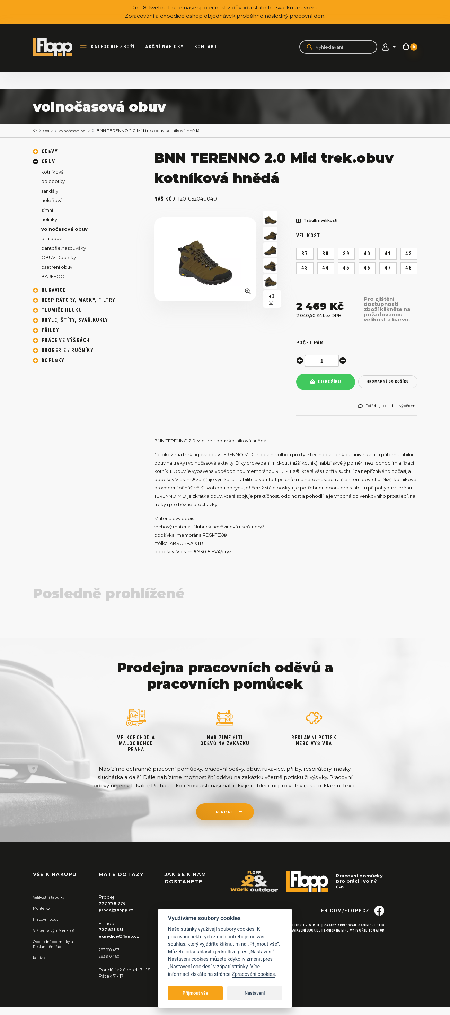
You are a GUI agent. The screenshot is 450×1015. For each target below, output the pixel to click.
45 (346, 268)
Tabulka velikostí (321, 221)
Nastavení (255, 993)
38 (325, 254)
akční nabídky (170, 47)
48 (408, 268)
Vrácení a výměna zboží (59, 939)
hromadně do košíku (388, 384)
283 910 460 (112, 964)
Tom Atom (375, 952)
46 (367, 268)
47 (388, 268)
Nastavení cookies (295, 952)
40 (367, 254)
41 (388, 254)
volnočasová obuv (82, 130)
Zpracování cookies (253, 974)
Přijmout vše (195, 993)
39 (346, 254)
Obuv (51, 130)
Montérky (44, 917)
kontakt (223, 822)
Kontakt (211, 47)
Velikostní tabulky (52, 906)
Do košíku (325, 384)
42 (408, 254)
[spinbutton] (324, 361)
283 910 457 (111, 958)
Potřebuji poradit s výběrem (382, 413)
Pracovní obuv (49, 928)
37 (304, 254)
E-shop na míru (330, 952)
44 (325, 268)
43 (304, 268)
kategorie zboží (119, 47)
